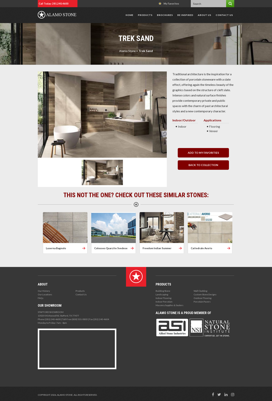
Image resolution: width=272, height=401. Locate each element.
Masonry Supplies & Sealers (169, 305)
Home (129, 15)
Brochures (165, 15)
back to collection (203, 165)
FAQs (40, 298)
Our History (44, 290)
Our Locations (45, 294)
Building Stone (163, 290)
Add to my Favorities (203, 152)
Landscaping (162, 294)
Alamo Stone (127, 51)
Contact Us (224, 15)
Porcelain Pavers (202, 301)
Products (145, 15)
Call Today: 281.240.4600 (53, 3)
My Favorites (168, 3)
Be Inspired (185, 15)
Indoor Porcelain (164, 301)
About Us (204, 15)
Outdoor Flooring (202, 298)
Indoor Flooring (163, 298)
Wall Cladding (200, 290)
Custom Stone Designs (205, 294)
